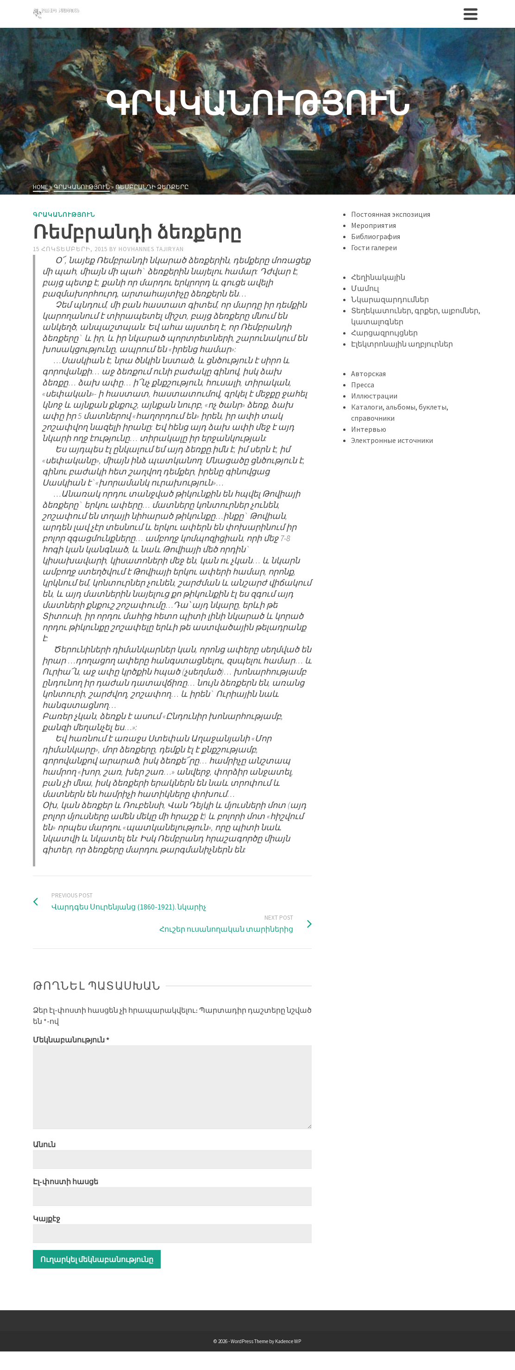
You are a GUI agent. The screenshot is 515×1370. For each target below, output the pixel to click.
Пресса (362, 384)
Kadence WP (288, 1341)
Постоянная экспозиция (390, 214)
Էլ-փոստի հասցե (65, 1181)
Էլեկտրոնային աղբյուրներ (402, 343)
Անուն (44, 1144)
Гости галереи (374, 247)
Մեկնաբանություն (71, 1039)
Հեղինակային (378, 277)
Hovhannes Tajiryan (151, 249)
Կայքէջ (46, 1218)
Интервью (368, 429)
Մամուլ (365, 288)
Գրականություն (64, 215)
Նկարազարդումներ (390, 299)
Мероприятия (373, 225)
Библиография (375, 236)
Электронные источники (392, 440)
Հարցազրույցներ (384, 332)
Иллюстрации (374, 395)
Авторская (368, 373)
